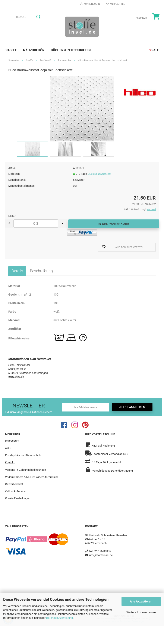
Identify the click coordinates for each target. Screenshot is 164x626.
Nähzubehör (33, 50)
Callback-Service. (15, 491)
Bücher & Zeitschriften (71, 50)
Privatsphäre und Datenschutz (23, 455)
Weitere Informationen (141, 612)
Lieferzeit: (14, 173)
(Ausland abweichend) (99, 174)
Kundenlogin (90, 4)
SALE (154, 50)
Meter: (12, 216)
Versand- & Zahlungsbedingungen (25, 469)
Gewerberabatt (14, 484)
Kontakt (10, 462)
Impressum (12, 440)
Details (17, 271)
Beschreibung (41, 271)
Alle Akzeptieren (141, 601)
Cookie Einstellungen (17, 498)
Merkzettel (115, 4)
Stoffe (11, 50)
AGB (7, 448)
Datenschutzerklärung (59, 617)
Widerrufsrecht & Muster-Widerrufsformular (31, 477)
